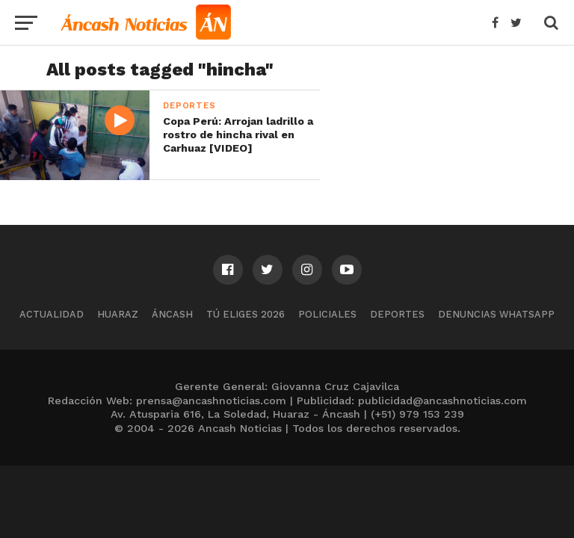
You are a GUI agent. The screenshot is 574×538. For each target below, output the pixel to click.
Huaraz (117, 314)
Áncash (172, 314)
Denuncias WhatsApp (496, 314)
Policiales (327, 314)
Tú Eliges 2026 (245, 314)
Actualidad (51, 314)
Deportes (397, 314)
